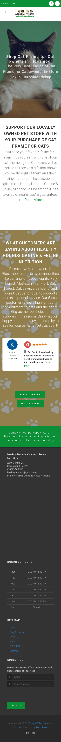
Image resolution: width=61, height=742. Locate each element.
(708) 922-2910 (15, 467)
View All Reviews (30, 393)
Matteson (24, 283)
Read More (33, 200)
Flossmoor (10, 273)
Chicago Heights (36, 278)
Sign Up (16, 703)
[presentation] (24, 690)
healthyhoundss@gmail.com (22, 470)
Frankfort (40, 283)
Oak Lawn (23, 287)
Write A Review (30, 402)
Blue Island (41, 287)
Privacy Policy (35, 721)
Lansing (16, 278)
